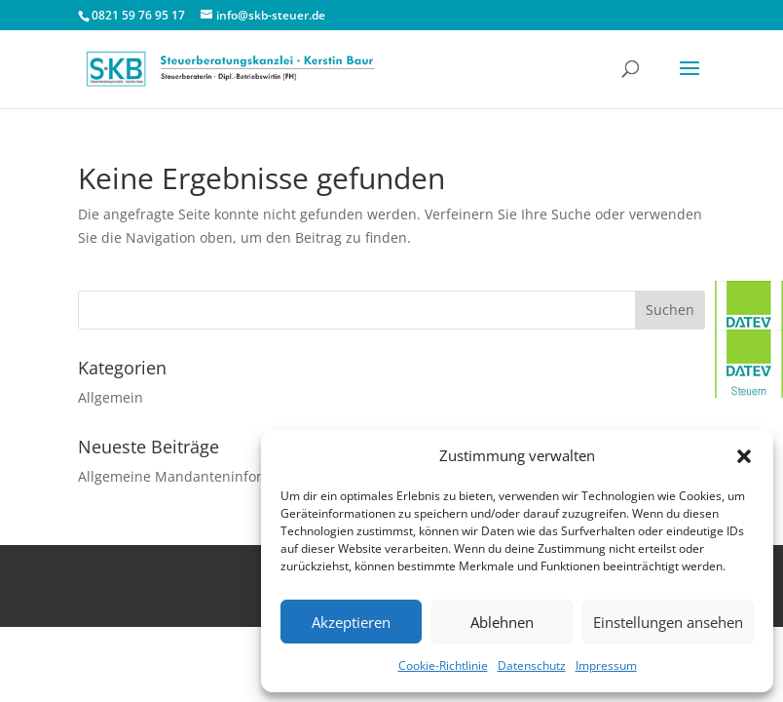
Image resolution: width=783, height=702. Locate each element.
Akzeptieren (351, 622)
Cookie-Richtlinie (443, 665)
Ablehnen (502, 622)
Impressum (606, 665)
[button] (744, 456)
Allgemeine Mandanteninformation (193, 476)
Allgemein (110, 397)
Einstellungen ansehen (668, 622)
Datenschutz (532, 665)
